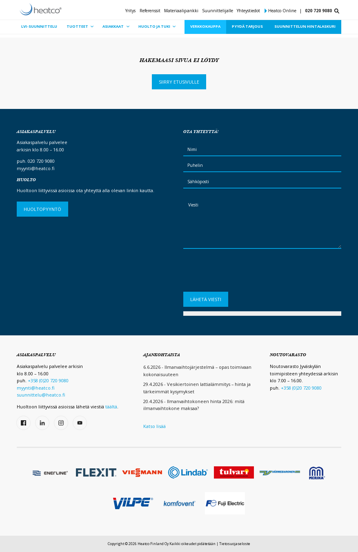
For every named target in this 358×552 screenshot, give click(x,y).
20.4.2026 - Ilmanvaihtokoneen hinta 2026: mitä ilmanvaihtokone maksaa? (194, 405)
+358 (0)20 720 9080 (48, 380)
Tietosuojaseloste (234, 543)
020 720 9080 (318, 10)
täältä (111, 406)
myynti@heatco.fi (35, 168)
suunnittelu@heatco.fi (41, 395)
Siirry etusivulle (179, 82)
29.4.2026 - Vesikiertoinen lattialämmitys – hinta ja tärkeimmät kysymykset (197, 388)
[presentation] (245, 272)
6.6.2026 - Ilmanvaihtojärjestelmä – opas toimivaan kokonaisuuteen (197, 370)
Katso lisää (154, 426)
